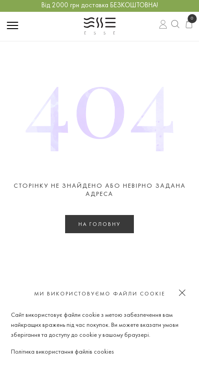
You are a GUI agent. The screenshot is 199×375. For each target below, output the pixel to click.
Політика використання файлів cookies (62, 352)
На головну (99, 224)
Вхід (163, 25)
